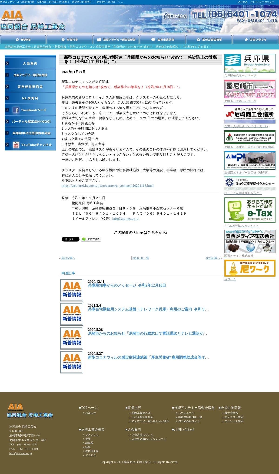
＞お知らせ (89, 412)
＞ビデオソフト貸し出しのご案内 (149, 420)
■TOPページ (88, 407)
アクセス (243, 1)
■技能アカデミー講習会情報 (193, 407)
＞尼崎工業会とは (139, 412)
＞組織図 (88, 442)
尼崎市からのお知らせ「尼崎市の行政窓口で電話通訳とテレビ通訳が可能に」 (153, 333)
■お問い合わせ (183, 429)
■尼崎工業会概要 (92, 429)
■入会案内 (133, 429)
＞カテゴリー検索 (232, 416)
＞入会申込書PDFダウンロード (147, 438)
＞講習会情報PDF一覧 (189, 416)
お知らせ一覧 (140, 258)
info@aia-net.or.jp (125, 218)
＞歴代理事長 (91, 450)
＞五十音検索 (230, 412)
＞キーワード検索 (232, 420)
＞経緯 (87, 446)
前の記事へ (68, 258)
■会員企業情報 (230, 407)
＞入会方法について (141, 434)
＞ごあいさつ (91, 434)
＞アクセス (89, 455)
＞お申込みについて (188, 420)
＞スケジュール (185, 412)
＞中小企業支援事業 (141, 416)
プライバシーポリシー (262, 1)
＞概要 (87, 438)
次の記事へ (213, 258)
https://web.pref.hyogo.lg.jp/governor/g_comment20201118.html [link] (108, 185)
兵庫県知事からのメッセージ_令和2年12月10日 (127, 285)
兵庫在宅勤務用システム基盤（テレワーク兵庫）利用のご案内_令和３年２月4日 (155, 309)
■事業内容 (133, 407)
